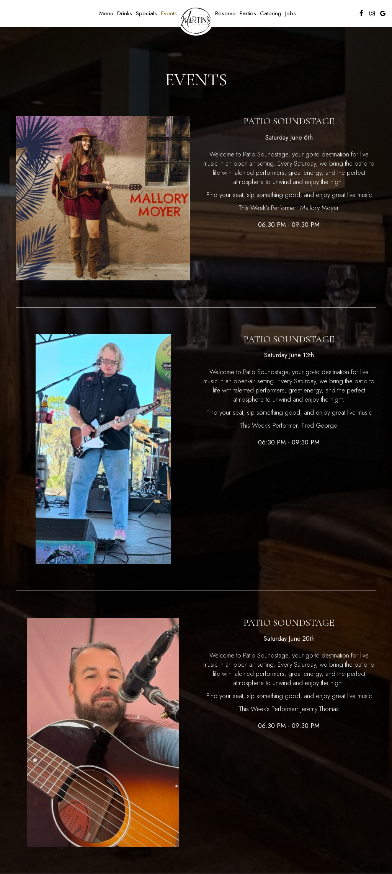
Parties (248, 13)
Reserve (225, 13)
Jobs (290, 13)
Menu (106, 13)
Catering (270, 13)
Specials (146, 13)
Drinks (124, 13)
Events (169, 13)
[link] (196, 21)
